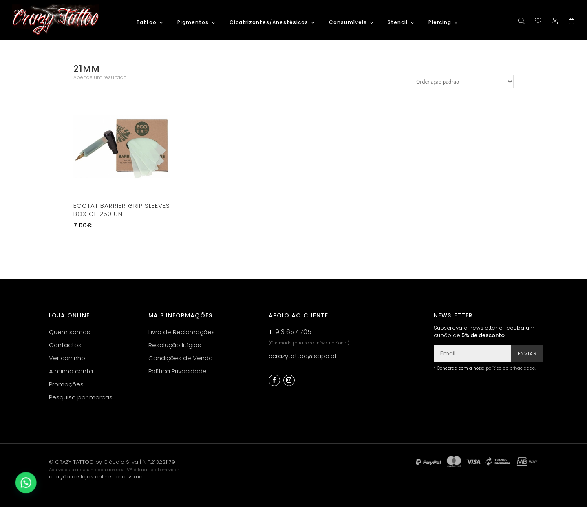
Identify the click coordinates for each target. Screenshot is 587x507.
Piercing (439, 23)
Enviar (527, 353)
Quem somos (69, 332)
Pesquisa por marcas (81, 397)
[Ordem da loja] (462, 81)
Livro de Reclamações (181, 332)
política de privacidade (510, 368)
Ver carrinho (67, 358)
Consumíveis (348, 23)
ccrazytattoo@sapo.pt (303, 356)
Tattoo (146, 23)
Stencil (398, 23)
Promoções (66, 384)
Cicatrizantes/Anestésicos (269, 23)
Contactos (65, 345)
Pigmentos (193, 23)
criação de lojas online (80, 477)
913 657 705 (293, 332)
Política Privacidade (177, 371)
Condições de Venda (180, 358)
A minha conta (71, 371)
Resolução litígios (174, 345)
